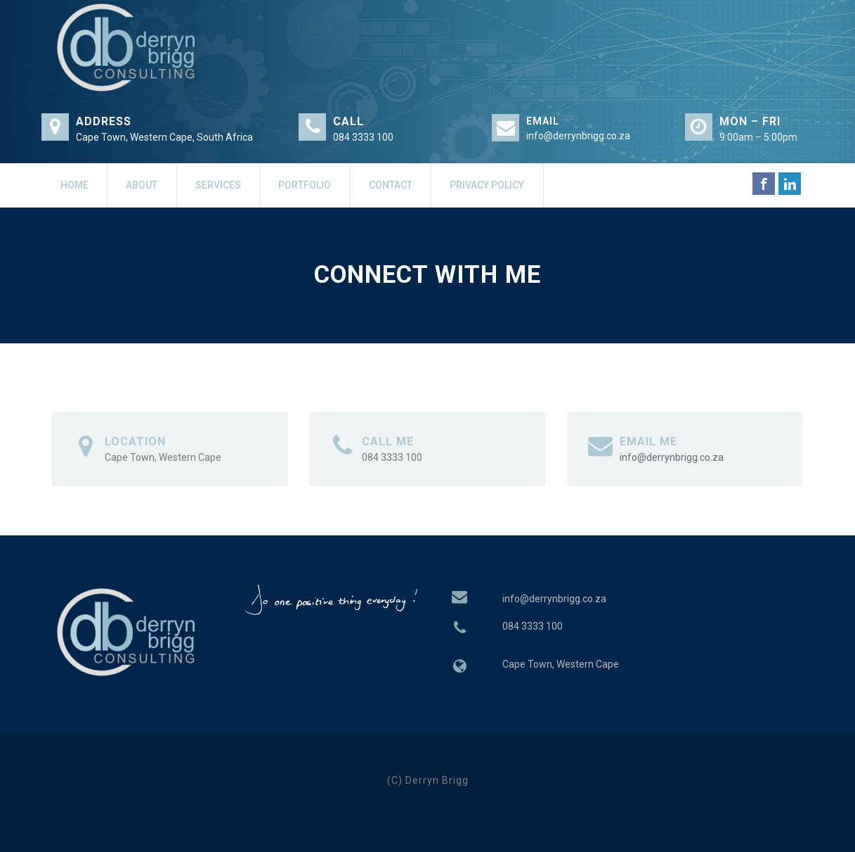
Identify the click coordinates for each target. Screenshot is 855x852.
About (141, 185)
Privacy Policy (487, 185)
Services (218, 185)
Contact (390, 185)
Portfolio (304, 185)
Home (74, 185)
